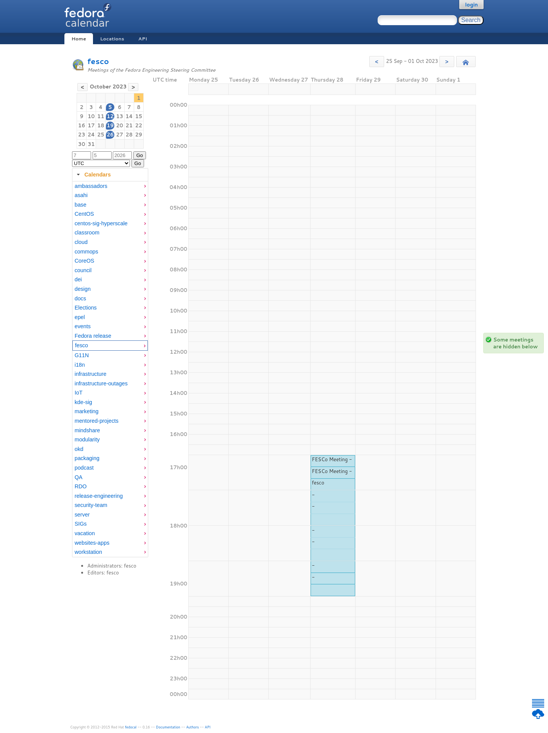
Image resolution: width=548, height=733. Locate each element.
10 (91, 116)
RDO (81, 486)
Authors (192, 727)
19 (110, 125)
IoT (79, 393)
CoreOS (85, 261)
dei (78, 279)
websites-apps (92, 543)
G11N (82, 355)
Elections (86, 308)
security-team (91, 505)
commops (86, 252)
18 (100, 125)
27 (119, 134)
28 (129, 134)
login (471, 4)
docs (80, 298)
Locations (112, 38)
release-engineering (99, 496)
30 (81, 144)
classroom (87, 232)
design (83, 289)
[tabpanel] (110, 369)
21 (129, 125)
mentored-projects (97, 421)
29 (139, 134)
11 (100, 116)
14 (129, 116)
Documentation (168, 727)
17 (91, 125)
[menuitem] (110, 186)
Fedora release (93, 336)
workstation (88, 552)
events (83, 326)
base (81, 205)
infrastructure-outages (101, 383)
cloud (81, 242)
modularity (87, 439)
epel (80, 317)
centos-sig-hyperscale (101, 223)
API (142, 38)
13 (119, 116)
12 (110, 116)
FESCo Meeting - (332, 459)
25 (100, 134)
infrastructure (90, 374)
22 (139, 125)
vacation (85, 533)
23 (81, 134)
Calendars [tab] (93, 175)
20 (119, 125)
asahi (81, 195)
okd (79, 449)
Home (78, 38)
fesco (98, 61)
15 (139, 116)
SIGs (81, 524)
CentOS (84, 214)
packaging (87, 458)
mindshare (87, 430)
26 (110, 134)
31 (91, 144)
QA (79, 477)
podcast (84, 468)
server (82, 515)
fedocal (131, 727)
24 (91, 134)
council (83, 270)
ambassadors (91, 186)
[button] (376, 61)
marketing (87, 411)
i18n (80, 365)
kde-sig (83, 402)
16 (81, 125)
